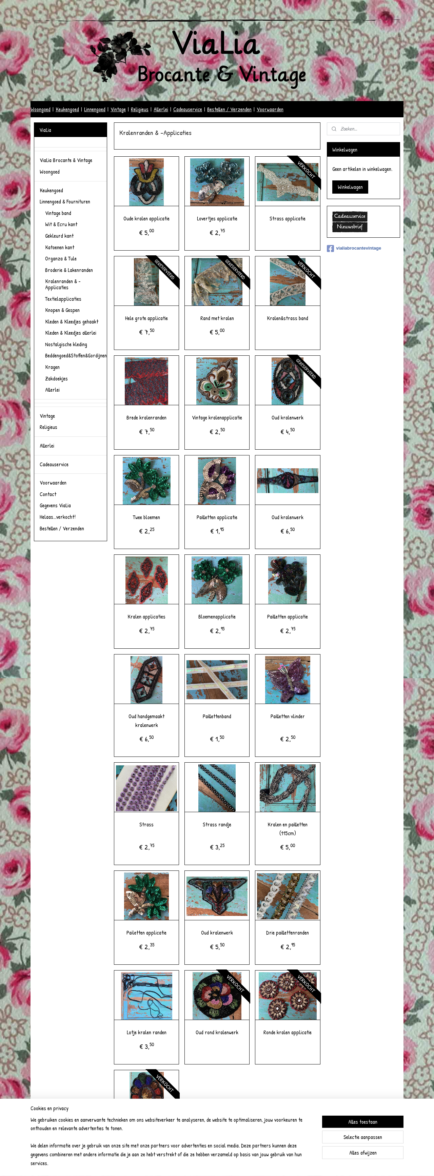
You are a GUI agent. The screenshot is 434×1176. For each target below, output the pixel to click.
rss (205, 1163)
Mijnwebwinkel (265, 1163)
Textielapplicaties (63, 298)
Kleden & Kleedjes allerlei (70, 332)
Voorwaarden (270, 109)
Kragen (52, 367)
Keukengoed (67, 109)
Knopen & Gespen (62, 310)
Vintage (118, 109)
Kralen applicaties (146, 616)
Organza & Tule (61, 258)
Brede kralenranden (146, 417)
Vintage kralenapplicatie (217, 417)
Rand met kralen (217, 318)
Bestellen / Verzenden (229, 109)
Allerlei (161, 109)
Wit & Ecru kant (61, 224)
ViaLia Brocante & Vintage (66, 160)
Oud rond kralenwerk (217, 1032)
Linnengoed (94, 109)
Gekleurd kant (59, 235)
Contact (48, 494)
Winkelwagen (350, 187)
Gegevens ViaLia (55, 505)
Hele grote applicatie (146, 318)
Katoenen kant (59, 247)
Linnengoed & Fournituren (65, 201)
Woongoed (41, 109)
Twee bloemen (146, 517)
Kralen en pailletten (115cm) (288, 829)
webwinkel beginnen (223, 1163)
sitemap (195, 1163)
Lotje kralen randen (146, 1032)
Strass (146, 824)
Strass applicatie (287, 218)
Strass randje (217, 824)
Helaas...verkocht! (58, 517)
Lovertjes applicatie (217, 218)
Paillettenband (217, 716)
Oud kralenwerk (287, 417)
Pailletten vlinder (288, 716)
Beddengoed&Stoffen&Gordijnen (76, 355)
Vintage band (58, 213)
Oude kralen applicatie (146, 218)
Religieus (140, 109)
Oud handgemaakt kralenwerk (146, 720)
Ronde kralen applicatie (287, 1032)
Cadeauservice (187, 109)
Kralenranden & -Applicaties (63, 284)
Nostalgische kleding (66, 344)
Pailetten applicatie (146, 932)
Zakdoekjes (56, 378)
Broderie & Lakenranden (69, 270)
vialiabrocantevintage (354, 248)
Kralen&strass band (287, 318)
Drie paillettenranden (287, 932)
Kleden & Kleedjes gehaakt (71, 321)
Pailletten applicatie (217, 517)
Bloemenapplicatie (217, 616)
